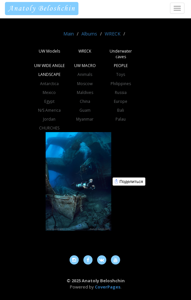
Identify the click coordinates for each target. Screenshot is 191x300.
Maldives (85, 92)
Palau (121, 119)
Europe (120, 101)
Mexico (49, 92)
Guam (85, 110)
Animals (84, 74)
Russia (121, 92)
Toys (120, 74)
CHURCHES (49, 128)
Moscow (85, 83)
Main (68, 34)
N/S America (49, 110)
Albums (89, 34)
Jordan (49, 119)
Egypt (49, 101)
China (85, 101)
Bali (120, 110)
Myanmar (85, 119)
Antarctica (49, 83)
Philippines (121, 83)
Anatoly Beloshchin (41, 8)
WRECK (112, 34)
